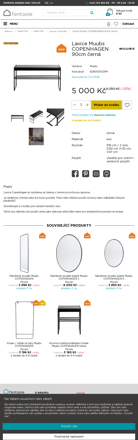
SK (51, 3)
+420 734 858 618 (99, 3)
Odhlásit (128, 24)
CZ (46, 3)
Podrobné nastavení (69, 436)
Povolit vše (69, 426)
